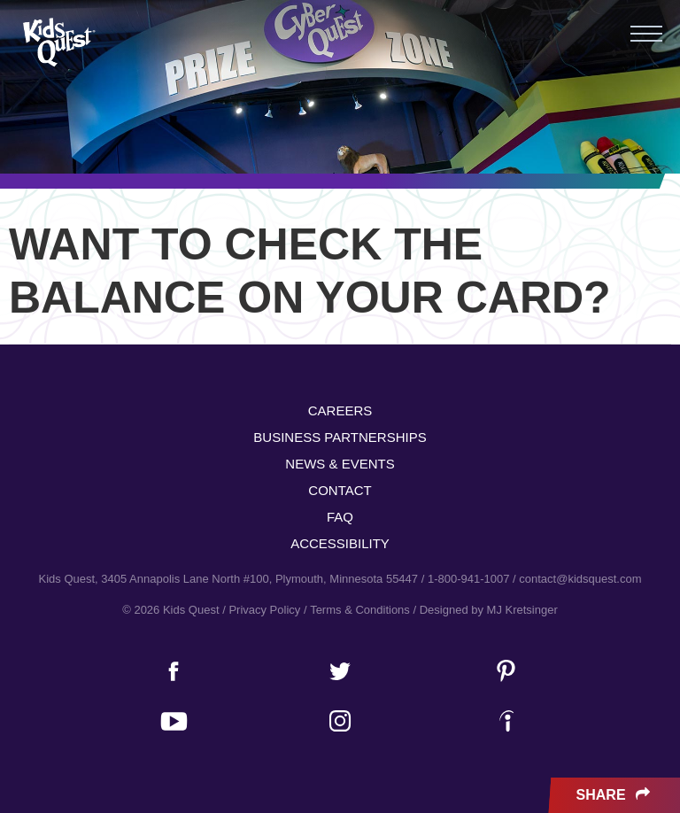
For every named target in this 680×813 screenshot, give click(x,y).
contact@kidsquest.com (580, 578)
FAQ (340, 516)
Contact (339, 490)
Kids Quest (57, 42)
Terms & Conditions (360, 609)
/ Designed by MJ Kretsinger (485, 609)
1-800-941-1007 (469, 578)
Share (614, 795)
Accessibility (340, 543)
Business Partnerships (339, 437)
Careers (340, 410)
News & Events (339, 463)
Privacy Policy (264, 609)
